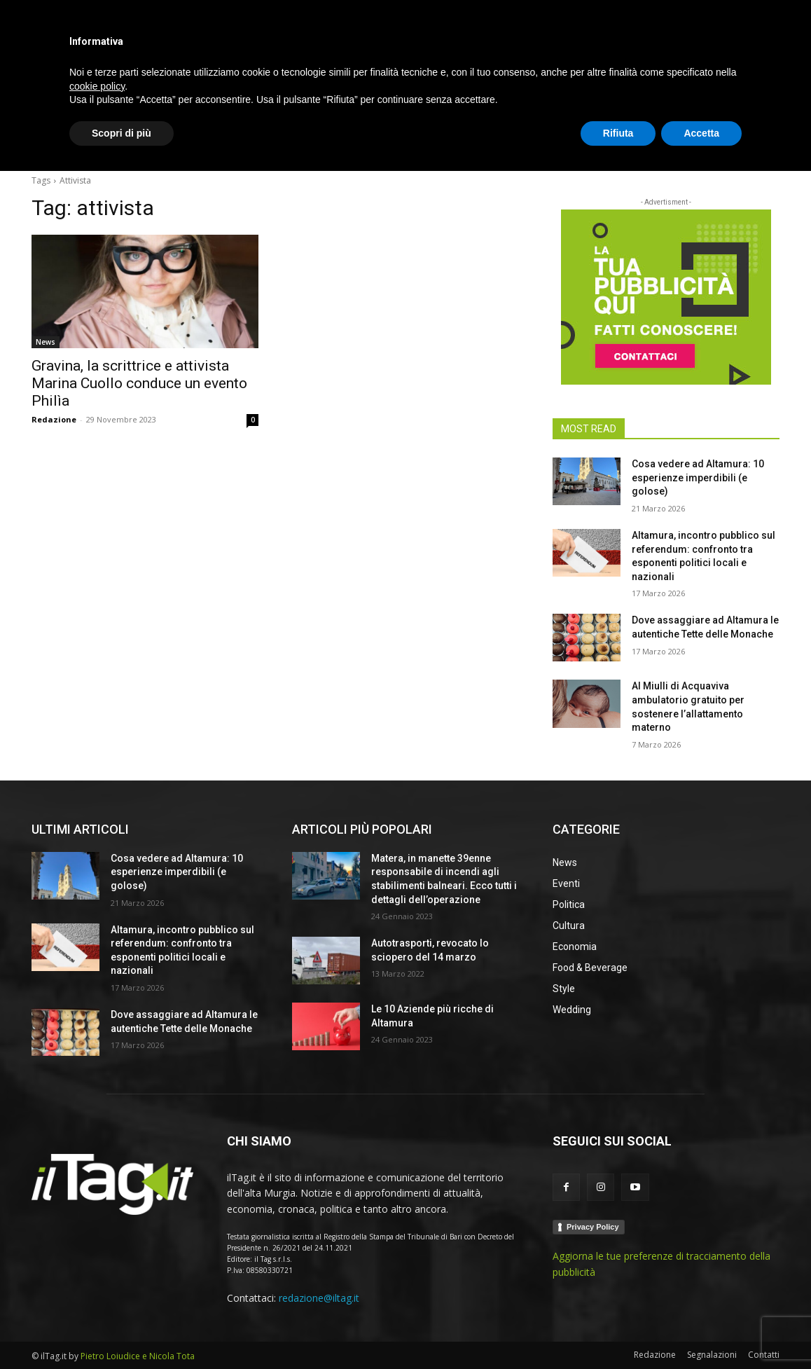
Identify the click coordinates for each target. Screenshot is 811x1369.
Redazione (54, 419)
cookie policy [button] (97, 1283)
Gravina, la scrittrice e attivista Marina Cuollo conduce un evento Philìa (139, 383)
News (45, 342)
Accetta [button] (701, 1330)
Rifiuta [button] (618, 1330)
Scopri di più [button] (121, 1330)
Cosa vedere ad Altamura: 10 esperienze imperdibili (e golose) (698, 477)
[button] (762, 143)
